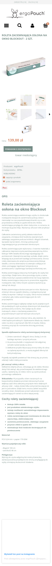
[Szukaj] (19, 25)
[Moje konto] (32, 25)
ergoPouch (18, 166)
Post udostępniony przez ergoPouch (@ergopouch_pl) (27, 559)
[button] (11, 177)
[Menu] (6, 25)
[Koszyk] (45, 25)
